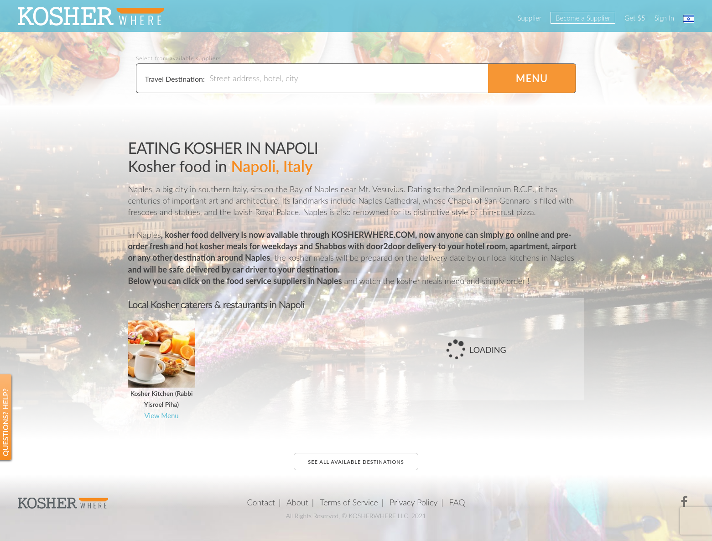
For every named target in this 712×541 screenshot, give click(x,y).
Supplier (529, 18)
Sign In (664, 18)
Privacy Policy (414, 502)
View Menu (161, 415)
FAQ (457, 502)
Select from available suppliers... (181, 58)
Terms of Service (349, 502)
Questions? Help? (5, 423)
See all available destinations (356, 462)
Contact (261, 502)
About (297, 502)
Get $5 (634, 18)
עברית (688, 18)
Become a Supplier (583, 18)
